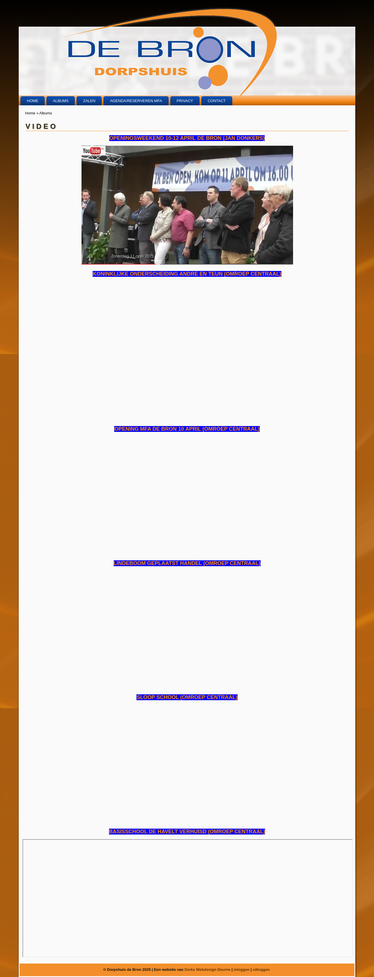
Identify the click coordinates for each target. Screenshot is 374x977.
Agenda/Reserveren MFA (136, 101)
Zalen (89, 101)
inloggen (242, 969)
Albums (60, 101)
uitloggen (261, 969)
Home (32, 101)
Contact (217, 101)
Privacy (185, 101)
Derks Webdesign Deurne (208, 969)
